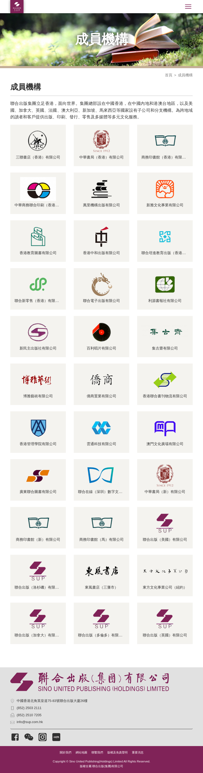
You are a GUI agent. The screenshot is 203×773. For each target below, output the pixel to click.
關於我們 (65, 752)
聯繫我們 (97, 752)
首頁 (168, 75)
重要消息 (138, 752)
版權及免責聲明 (117, 752)
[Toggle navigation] (188, 6)
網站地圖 (81, 752)
